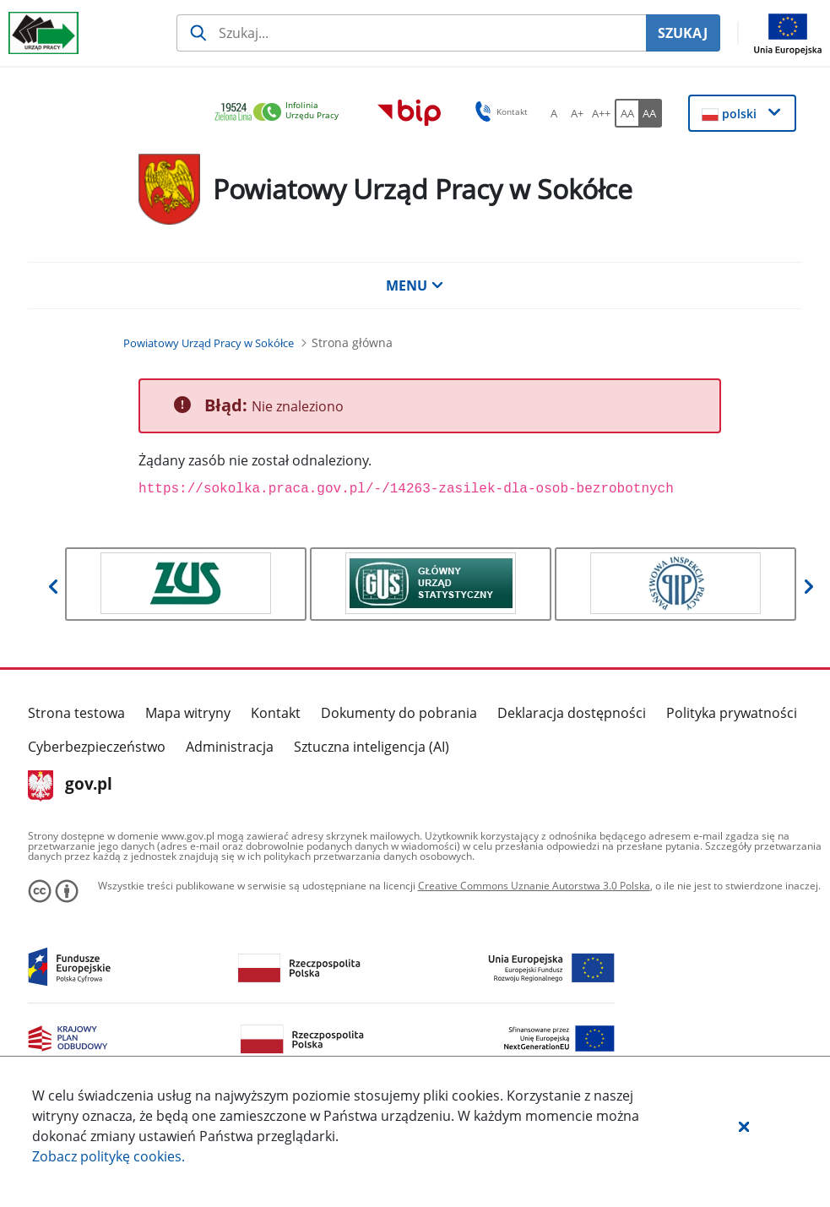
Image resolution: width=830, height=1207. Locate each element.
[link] (281, 113)
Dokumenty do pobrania (399, 713)
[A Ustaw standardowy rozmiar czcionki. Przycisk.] (554, 113)
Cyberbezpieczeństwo (96, 746)
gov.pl (70, 785)
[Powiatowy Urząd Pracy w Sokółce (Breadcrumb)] (208, 343)
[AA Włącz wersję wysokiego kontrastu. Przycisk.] (650, 113)
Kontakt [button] (498, 111)
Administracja (230, 746)
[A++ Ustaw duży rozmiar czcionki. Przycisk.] (601, 113)
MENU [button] (414, 285)
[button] (744, 1126)
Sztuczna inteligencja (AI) (371, 746)
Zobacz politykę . (108, 1156)
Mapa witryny (188, 713)
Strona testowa (76, 713)
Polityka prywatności (731, 713)
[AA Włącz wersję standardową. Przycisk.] (626, 113)
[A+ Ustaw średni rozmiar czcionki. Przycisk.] (577, 113)
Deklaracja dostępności (571, 713)
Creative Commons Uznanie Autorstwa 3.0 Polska (534, 885)
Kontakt (276, 713)
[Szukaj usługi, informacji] (411, 33)
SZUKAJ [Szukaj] (683, 33)
